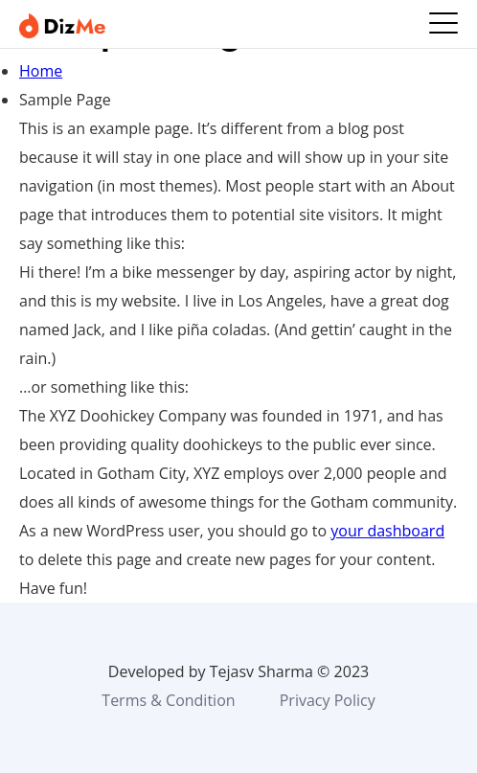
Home (40, 70)
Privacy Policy (327, 700)
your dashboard (387, 530)
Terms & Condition (168, 700)
